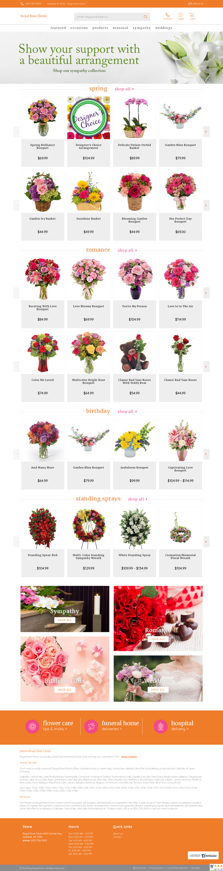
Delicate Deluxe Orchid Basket (134, 146)
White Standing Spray (135, 555)
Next (206, 131)
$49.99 (89, 232)
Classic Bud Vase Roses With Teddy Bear (134, 381)
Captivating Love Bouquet (180, 469)
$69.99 (43, 158)
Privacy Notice (157, 868)
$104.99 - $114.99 (180, 480)
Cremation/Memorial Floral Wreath (180, 556)
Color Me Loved (43, 380)
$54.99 (134, 393)
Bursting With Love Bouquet (43, 308)
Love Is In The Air (180, 306)
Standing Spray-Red (43, 555)
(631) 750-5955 (33, 3)
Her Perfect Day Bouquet (180, 220)
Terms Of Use (139, 868)
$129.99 (88, 568)
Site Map (195, 868)
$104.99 (88, 158)
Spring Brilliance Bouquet (42, 146)
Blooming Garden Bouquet (134, 220)
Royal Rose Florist (33, 16)
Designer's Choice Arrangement (89, 146)
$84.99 (43, 319)
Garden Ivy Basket (43, 218)
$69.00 (180, 232)
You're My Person (134, 306)
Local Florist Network (177, 868)
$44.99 (43, 232)
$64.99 (89, 393)
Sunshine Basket (89, 218)
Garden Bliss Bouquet (180, 145)
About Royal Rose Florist (35, 750)
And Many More (42, 467)
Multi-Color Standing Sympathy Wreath (88, 556)
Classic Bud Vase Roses (180, 380)
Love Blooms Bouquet (88, 306)
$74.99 (43, 393)
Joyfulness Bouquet (135, 467)
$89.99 (135, 158)
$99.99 (135, 480)
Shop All (123, 89)
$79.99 (181, 158)
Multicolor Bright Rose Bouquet (88, 381)
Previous (16, 131)
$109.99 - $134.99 (134, 568)
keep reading (129, 756)
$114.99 (180, 319)
